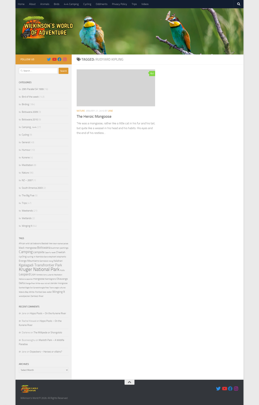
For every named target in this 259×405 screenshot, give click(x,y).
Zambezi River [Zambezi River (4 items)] (37, 296)
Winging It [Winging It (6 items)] (58, 291)
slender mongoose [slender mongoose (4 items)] (59, 283)
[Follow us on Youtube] (54, 59)
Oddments (101, 4)
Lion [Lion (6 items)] (33, 274)
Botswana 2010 (30, 119)
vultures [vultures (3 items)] (62, 288)
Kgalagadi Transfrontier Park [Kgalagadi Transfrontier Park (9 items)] (40, 265)
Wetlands (27, 218)
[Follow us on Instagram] (65, 59)
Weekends (27, 210)
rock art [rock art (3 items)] (47, 283)
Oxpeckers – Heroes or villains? (46, 351)
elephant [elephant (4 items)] (52, 256)
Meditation (27, 165)
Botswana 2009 (30, 111)
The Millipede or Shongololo (48, 332)
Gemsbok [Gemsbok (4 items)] (43, 261)
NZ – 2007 (27, 180)
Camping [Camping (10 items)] (26, 252)
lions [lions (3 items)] (45, 275)
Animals (44, 4)
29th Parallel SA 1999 (33, 89)
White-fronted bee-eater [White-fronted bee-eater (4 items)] (40, 292)
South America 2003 (32, 187)
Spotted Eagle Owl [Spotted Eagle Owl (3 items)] (26, 288)
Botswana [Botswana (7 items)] (43, 247)
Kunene (26, 157)
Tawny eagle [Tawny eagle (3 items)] (54, 288)
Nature (81, 110)
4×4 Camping (71, 4)
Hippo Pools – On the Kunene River (48, 313)
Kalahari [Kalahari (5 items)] (58, 260)
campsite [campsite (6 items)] (38, 252)
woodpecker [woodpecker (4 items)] (24, 296)
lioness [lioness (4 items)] (39, 274)
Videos (144, 4)
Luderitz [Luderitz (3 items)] (50, 275)
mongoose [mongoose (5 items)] (38, 278)
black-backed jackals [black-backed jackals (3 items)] (60, 244)
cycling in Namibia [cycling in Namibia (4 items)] (35, 256)
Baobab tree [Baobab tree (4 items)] (47, 243)
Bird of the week (30, 96)
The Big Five (28, 195)
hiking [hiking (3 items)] (51, 261)
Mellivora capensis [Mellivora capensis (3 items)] (26, 279)
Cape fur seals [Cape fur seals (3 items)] (50, 252)
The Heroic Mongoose (95, 116)
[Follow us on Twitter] (49, 59)
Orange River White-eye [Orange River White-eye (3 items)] (34, 283)
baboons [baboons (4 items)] (37, 243)
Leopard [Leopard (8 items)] (24, 274)
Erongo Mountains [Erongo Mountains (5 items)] (29, 260)
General (26, 142)
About (32, 4)
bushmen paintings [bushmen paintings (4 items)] (59, 248)
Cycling (87, 4)
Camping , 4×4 (29, 127)
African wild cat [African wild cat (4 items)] (26, 243)
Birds (56, 4)
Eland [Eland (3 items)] (46, 257)
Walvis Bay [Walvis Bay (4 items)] (23, 292)
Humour (26, 149)
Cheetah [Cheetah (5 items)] (60, 252)
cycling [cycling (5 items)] (22, 256)
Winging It (27, 225)
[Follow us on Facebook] (59, 59)
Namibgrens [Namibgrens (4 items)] (50, 279)
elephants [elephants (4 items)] (61, 256)
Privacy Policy (119, 4)
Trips (134, 4)
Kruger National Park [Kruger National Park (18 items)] (39, 269)
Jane (110, 110)
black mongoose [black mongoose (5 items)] (28, 247)
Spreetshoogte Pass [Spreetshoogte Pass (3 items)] (41, 288)
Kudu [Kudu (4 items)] (62, 270)
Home (21, 4)
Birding (25, 104)
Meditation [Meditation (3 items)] (58, 275)
